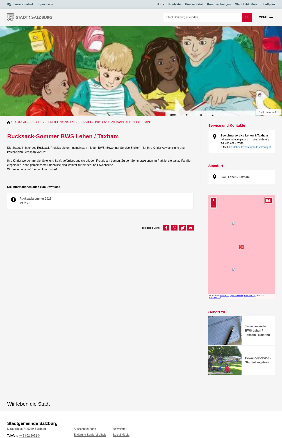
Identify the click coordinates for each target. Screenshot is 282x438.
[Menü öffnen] (267, 17)
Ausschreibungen (85, 428)
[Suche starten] (247, 17)
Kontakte (174, 4)
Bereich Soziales (61, 122)
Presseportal (194, 4)
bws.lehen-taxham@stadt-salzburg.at (250, 147)
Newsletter (120, 428)
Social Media (121, 434)
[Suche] (202, 17)
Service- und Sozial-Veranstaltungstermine (116, 122)
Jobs (160, 4)
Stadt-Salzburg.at (27, 122)
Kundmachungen (219, 4)
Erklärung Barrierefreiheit (90, 434)
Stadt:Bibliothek (246, 4)
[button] (166, 228)
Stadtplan (268, 4)
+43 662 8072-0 (29, 435)
